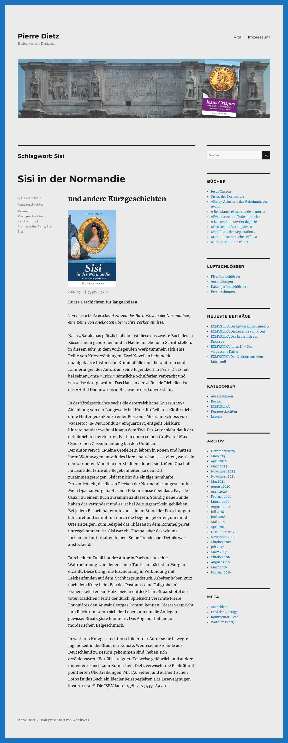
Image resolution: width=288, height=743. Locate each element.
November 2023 (223, 471)
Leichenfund (28, 221)
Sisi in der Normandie (72, 179)
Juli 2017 (217, 547)
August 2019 (220, 507)
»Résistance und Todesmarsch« (235, 217)
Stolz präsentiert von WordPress (64, 720)
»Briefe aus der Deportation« (233, 232)
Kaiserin (24, 211)
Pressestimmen (223, 292)
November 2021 (223, 476)
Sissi (21, 231)
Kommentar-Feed (225, 617)
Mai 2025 (218, 456)
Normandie (27, 226)
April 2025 (219, 461)
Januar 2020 (220, 502)
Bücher (216, 401)
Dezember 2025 (223, 451)
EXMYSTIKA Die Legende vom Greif (238, 331)
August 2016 (220, 562)
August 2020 (220, 487)
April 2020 (219, 492)
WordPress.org (222, 622)
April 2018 (218, 527)
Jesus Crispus (221, 191)
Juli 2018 (217, 512)
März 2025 (219, 466)
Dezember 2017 (222, 532)
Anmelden (219, 607)
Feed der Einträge (224, 612)
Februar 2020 (221, 497)
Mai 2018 (218, 522)
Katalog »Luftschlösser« (230, 287)
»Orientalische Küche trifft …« (234, 237)
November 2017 (223, 537)
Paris (41, 226)
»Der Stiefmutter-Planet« (231, 242)
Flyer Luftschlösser (225, 277)
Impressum (259, 37)
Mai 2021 (218, 481)
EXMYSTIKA (220, 406)
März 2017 (219, 552)
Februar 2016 (221, 572)
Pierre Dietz (38, 36)
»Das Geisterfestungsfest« (231, 227)
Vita (237, 37)
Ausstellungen (222, 282)
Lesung (216, 417)
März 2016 (219, 567)
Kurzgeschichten (31, 204)
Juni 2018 (218, 517)
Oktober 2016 (221, 557)
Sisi (49, 226)
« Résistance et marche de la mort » (238, 212)
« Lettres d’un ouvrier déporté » (235, 222)
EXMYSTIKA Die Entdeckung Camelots (240, 326)
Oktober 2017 (221, 542)
